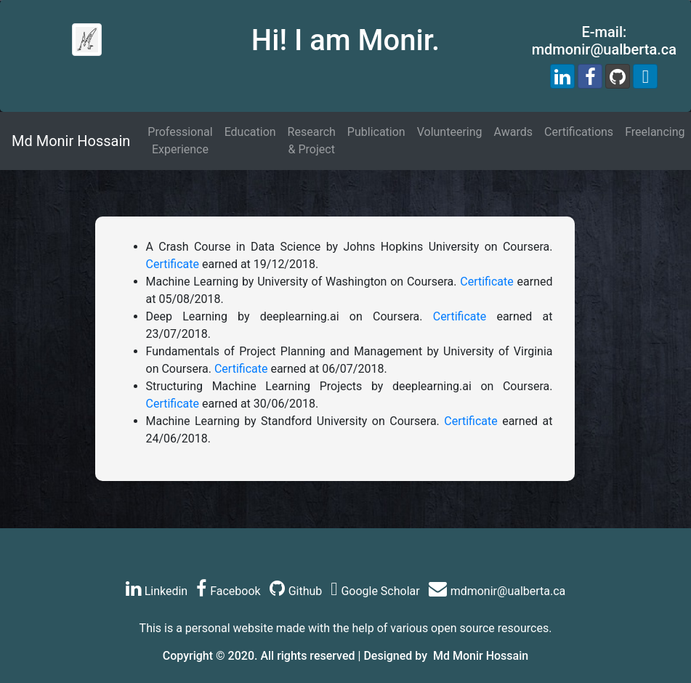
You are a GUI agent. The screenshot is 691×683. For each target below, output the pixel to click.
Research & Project (312, 140)
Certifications (578, 132)
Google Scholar (375, 591)
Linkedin (157, 591)
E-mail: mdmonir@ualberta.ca (604, 40)
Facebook (228, 591)
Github (296, 591)
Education (250, 132)
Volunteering (449, 132)
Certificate (173, 264)
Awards (513, 132)
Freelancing (654, 132)
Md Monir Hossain (71, 141)
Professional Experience (180, 140)
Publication (376, 132)
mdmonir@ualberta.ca (497, 591)
